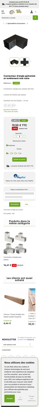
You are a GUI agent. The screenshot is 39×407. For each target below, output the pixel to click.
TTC (24, 121)
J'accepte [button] (9, 398)
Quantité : (19, 133)
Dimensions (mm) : (19, 141)
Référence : (8, 83)
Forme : (19, 149)
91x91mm (11, 145)
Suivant (31, 61)
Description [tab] (15, 204)
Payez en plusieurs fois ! (19, 189)
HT (15, 120)
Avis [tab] (26, 204)
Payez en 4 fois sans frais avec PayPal (19, 181)
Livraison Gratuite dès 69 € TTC (22, 166)
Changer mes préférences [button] (32, 398)
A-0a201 (16, 83)
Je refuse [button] (20, 398)
